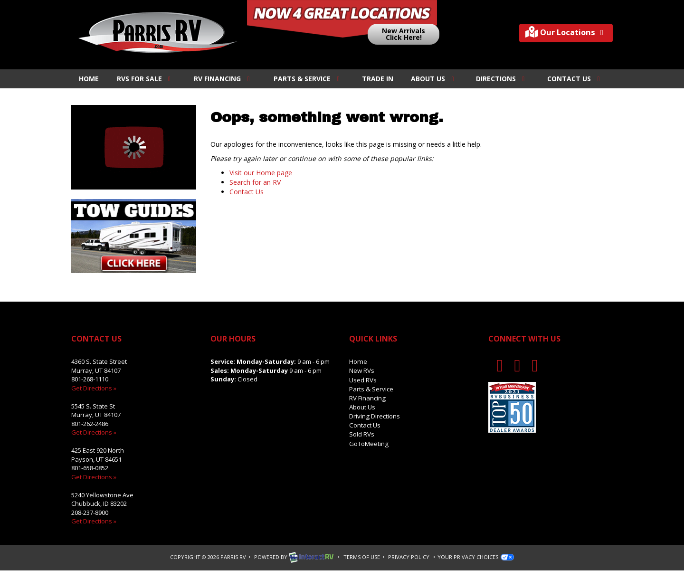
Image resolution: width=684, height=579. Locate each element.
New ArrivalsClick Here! (403, 34)
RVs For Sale (145, 78)
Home (89, 78)
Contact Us (575, 78)
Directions (502, 78)
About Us (434, 78)
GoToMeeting (368, 441)
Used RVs (363, 379)
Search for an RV (255, 182)
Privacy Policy (408, 556)
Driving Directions (374, 414)
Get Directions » (93, 388)
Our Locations (562, 33)
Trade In (377, 78)
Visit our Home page (260, 172)
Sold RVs (361, 432)
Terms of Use (361, 556)
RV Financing (223, 78)
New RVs (361, 370)
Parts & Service (308, 78)
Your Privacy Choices (475, 556)
